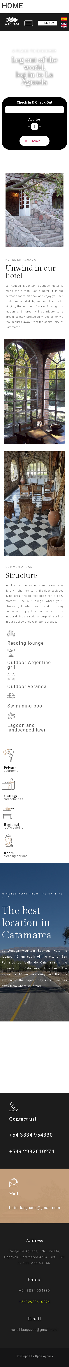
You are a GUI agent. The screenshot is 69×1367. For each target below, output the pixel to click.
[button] (47, 23)
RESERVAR (34, 141)
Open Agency (44, 1356)
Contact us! (22, 1119)
